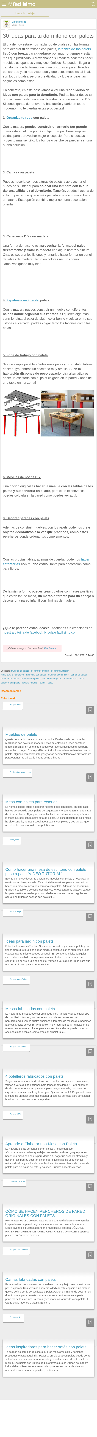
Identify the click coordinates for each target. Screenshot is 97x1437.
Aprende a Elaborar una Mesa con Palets (41, 1144)
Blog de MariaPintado (19, 979)
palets (43, 683)
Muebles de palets (21, 734)
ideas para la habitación (12, 675)
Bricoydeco (14, 840)
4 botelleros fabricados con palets (34, 1076)
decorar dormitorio (40, 671)
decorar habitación (60, 671)
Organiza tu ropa (19, 117)
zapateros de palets (30, 679)
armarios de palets (10, 679)
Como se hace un (17, 1181)
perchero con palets (10, 683)
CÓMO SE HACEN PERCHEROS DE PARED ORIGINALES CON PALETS (45, 1213)
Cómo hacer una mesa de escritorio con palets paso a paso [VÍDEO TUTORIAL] (45, 871)
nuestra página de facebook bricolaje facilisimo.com (40, 632)
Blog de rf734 (15, 1114)
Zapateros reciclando (22, 300)
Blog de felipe (19, 22)
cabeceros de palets (52, 679)
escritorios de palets (74, 679)
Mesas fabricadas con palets (30, 1009)
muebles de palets (20, 671)
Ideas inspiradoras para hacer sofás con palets (45, 1347)
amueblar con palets (36, 675)
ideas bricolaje (25, 13)
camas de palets (79, 675)
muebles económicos (58, 675)
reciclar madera (29, 683)
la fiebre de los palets (74, 49)
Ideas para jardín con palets (29, 941)
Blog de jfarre (15, 705)
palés (50, 683)
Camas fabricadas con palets (30, 1279)
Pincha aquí (50, 648)
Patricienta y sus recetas (20, 772)
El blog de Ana (16, 1317)
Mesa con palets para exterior (31, 802)
